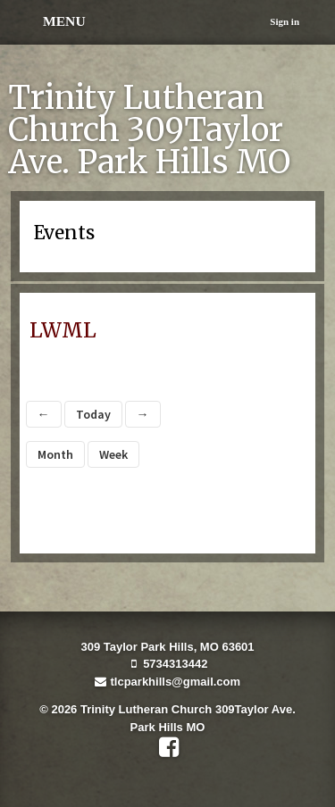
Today (93, 414)
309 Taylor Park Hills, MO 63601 (167, 646)
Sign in (284, 21)
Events (64, 233)
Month (55, 454)
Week (113, 454)
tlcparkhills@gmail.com (167, 681)
